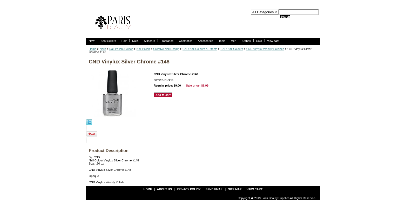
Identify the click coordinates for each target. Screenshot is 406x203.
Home (92, 48)
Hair (124, 40)
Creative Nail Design (166, 48)
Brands (246, 40)
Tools (222, 40)
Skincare (149, 40)
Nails (135, 40)
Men (233, 40)
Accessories (205, 40)
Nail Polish (143, 48)
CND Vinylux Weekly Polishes (265, 48)
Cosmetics (185, 40)
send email (214, 189)
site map (235, 189)
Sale (259, 40)
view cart (273, 40)
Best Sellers (108, 40)
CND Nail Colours (231, 48)
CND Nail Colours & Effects (199, 48)
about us (164, 189)
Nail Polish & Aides (121, 48)
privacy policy (189, 189)
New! (92, 40)
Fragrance (166, 40)
